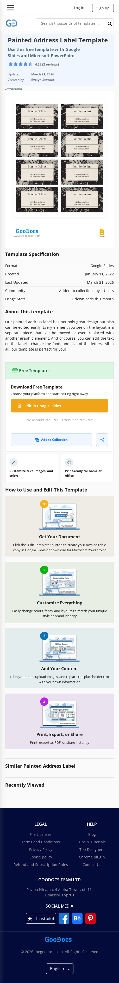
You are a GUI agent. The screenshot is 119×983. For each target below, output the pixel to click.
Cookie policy (40, 857)
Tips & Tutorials (92, 841)
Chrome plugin (92, 857)
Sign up (103, 7)
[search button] (109, 23)
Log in (79, 7)
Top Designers (91, 849)
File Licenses (41, 834)
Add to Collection (51, 439)
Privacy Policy (40, 849)
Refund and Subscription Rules (41, 864)
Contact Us (92, 864)
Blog (92, 834)
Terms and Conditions (40, 841)
